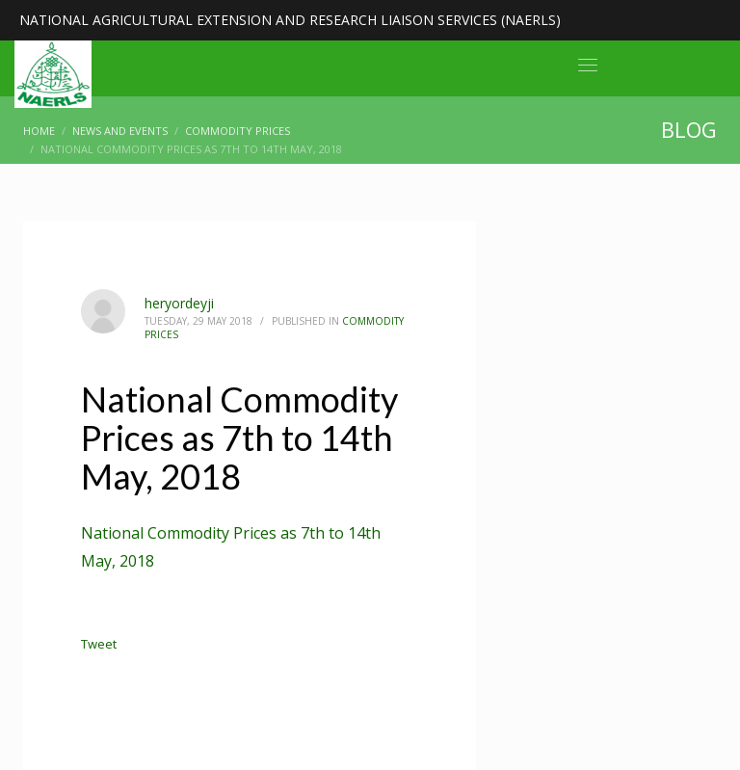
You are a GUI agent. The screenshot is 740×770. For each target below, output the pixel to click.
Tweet (99, 643)
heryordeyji (179, 303)
